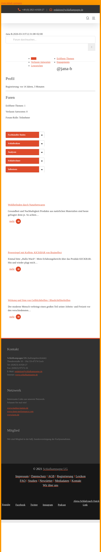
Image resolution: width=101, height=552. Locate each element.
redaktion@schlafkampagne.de (68, 9)
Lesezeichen (37, 65)
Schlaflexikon (14, 143)
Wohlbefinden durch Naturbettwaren (26, 204)
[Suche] (91, 47)
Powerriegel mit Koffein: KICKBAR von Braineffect (35, 252)
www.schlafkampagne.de (26, 375)
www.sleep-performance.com (20, 411)
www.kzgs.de (13, 415)
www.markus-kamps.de (17, 408)
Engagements (63, 62)
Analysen (12, 152)
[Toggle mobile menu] (93, 17)
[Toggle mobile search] (87, 17)
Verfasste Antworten (40, 62)
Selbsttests (12, 169)
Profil (33, 58)
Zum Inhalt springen (11, 3)
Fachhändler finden (16, 135)
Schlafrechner (14, 161)
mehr (12, 221)
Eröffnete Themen (65, 58)
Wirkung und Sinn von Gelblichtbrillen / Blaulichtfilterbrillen (39, 300)
